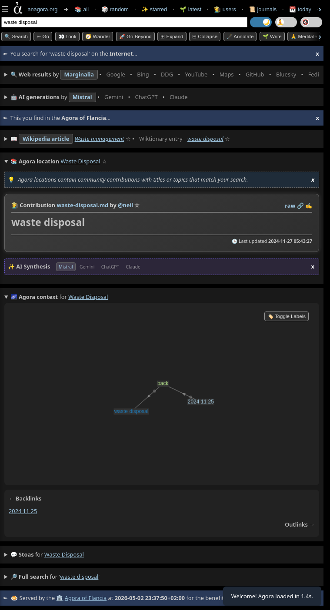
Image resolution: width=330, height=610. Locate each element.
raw (290, 205)
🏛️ (59, 598)
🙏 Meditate (303, 36)
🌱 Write (272, 36)
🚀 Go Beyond (135, 36)
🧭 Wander (97, 36)
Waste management (99, 139)
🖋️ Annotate (240, 36)
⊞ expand (171, 36)
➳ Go (43, 36)
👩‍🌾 (14, 205)
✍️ (308, 205)
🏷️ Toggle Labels (286, 316)
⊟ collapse (204, 36)
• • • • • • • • (164, 75)
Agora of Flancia (86, 598)
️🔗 (300, 205)
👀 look (67, 36)
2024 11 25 (23, 511)
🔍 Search (16, 36)
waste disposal (205, 139)
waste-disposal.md (82, 205)
